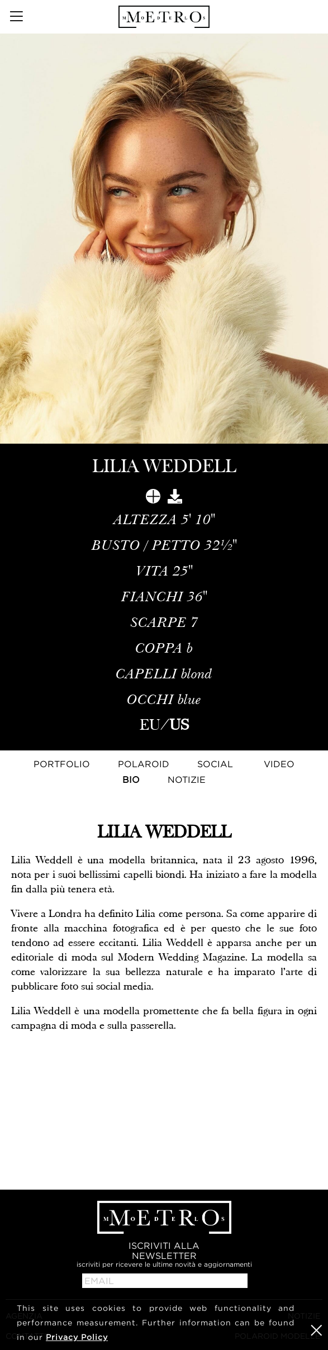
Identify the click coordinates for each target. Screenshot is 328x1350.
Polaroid (143, 764)
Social (215, 764)
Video (279, 764)
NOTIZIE (187, 779)
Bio (131, 779)
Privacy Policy (77, 1337)
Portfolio (62, 764)
